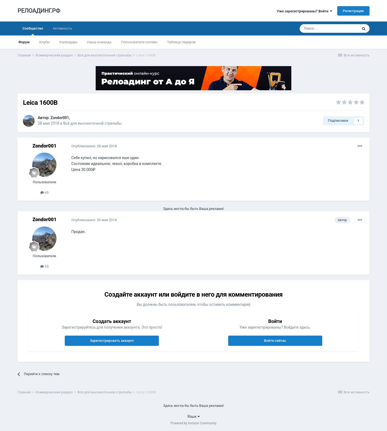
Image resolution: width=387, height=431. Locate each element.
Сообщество (32, 30)
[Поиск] (329, 28)
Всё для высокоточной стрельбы (92, 123)
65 (44, 193)
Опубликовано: (94, 146)
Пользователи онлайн (139, 42)
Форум (24, 42)
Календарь (68, 42)
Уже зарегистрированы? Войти (304, 11)
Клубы (44, 42)
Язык (193, 416)
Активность (62, 28)
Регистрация (353, 11)
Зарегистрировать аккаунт (112, 341)
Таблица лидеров (181, 42)
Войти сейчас (275, 341)
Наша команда (99, 42)
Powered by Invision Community (194, 423)
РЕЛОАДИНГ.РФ (38, 10)
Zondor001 (60, 118)
